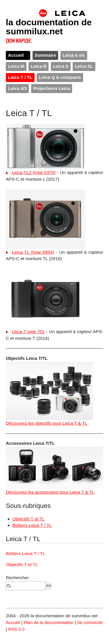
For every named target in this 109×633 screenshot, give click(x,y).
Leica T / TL (20, 77)
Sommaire (45, 55)
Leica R (39, 66)
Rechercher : (18, 577)
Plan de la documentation (48, 622)
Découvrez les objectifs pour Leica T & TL (46, 423)
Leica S (60, 66)
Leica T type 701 (28, 331)
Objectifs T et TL (28, 518)
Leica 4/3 (17, 88)
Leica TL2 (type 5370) (34, 172)
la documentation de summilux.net (49, 26)
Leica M (16, 66)
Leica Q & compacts (60, 77)
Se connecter (90, 622)
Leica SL (84, 66)
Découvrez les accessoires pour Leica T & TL (50, 492)
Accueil (16, 55)
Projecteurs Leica (51, 88)
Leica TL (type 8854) (33, 252)
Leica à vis (73, 55)
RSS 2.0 (16, 629)
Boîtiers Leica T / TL (32, 525)
